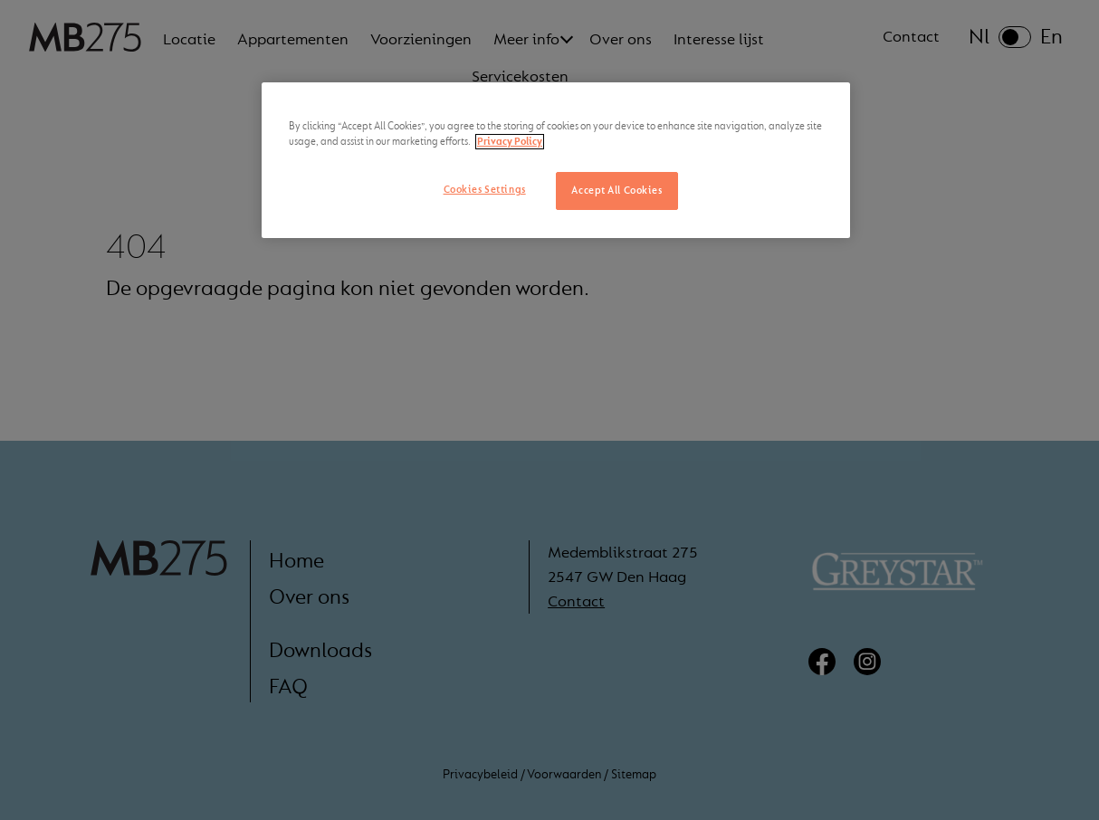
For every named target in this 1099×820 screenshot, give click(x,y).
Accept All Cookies (616, 190)
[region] (556, 160)
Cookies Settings (485, 189)
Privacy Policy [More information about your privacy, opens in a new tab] (509, 142)
